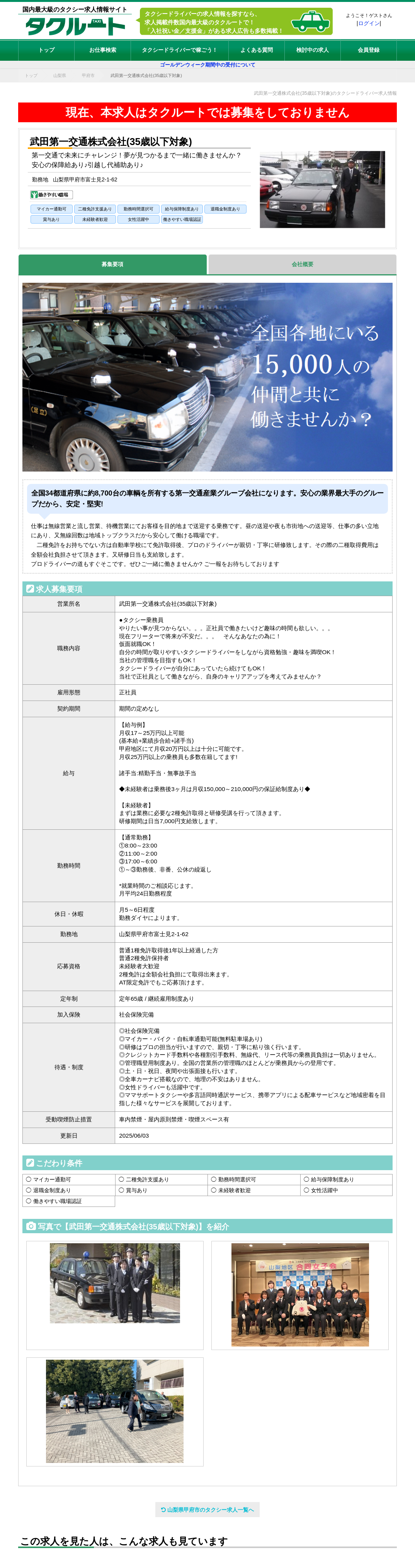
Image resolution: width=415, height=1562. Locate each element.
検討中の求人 (312, 50)
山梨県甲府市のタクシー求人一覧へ (207, 1510)
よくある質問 (256, 50)
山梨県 (59, 75)
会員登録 (368, 50)
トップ (46, 50)
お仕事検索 (102, 50)
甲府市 (88, 75)
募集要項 (112, 264)
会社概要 (302, 264)
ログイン (369, 23)
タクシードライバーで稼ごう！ (180, 50)
